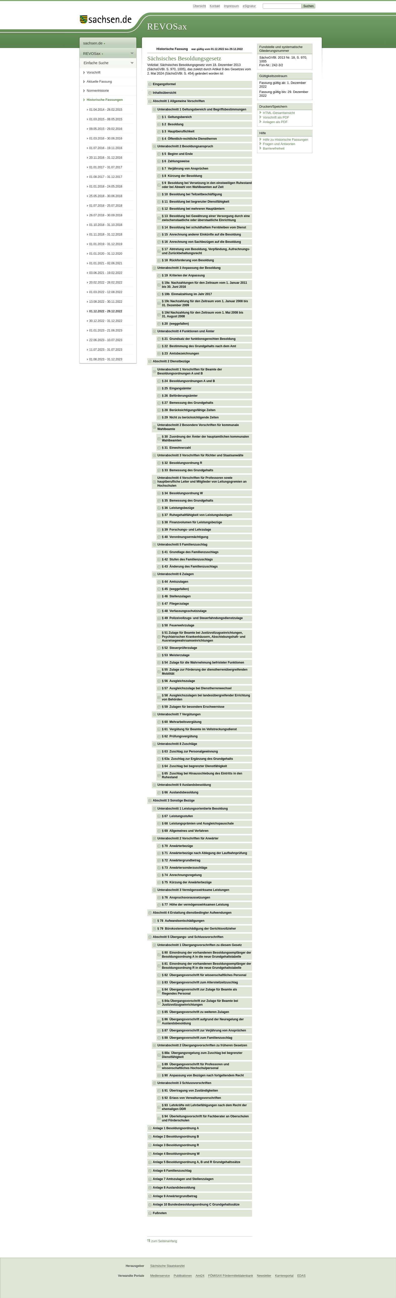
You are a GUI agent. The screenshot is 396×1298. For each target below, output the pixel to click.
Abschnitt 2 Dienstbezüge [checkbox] (171, 361)
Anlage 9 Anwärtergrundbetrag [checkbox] (175, 1196)
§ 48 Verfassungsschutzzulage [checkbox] (184, 611)
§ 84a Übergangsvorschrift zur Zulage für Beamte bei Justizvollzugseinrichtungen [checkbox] (200, 1003)
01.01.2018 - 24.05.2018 (105, 186)
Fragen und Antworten (277, 143)
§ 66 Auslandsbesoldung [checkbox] (180, 792)
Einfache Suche (96, 63)
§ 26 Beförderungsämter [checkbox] (179, 395)
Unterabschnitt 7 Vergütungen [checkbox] (179, 714)
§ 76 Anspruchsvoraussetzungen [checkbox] (186, 897)
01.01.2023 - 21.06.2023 (105, 330)
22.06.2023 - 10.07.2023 (105, 340)
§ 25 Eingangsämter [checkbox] (176, 388)
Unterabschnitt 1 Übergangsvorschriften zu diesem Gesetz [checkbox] (199, 945)
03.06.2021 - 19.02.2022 (105, 273)
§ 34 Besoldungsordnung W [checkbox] (182, 493)
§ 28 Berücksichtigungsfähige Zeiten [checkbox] (188, 410)
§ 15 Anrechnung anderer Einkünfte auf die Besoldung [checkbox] (201, 234)
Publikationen (183, 1276)
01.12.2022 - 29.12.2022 (105, 311)
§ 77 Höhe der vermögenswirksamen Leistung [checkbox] (195, 904)
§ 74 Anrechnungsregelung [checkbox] (182, 875)
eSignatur (249, 6)
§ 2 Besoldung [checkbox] (172, 124)
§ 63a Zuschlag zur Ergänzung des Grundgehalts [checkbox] (197, 759)
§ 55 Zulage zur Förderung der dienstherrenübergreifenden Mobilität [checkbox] (204, 671)
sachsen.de (94, 43)
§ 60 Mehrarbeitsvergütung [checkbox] (182, 722)
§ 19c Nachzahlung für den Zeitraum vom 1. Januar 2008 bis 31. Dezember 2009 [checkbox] (205, 303)
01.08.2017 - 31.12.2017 (105, 177)
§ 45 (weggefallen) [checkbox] (175, 589)
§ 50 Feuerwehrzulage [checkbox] (178, 625)
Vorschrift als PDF (274, 117)
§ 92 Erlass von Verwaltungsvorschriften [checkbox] (191, 1098)
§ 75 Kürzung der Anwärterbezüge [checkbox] (187, 882)
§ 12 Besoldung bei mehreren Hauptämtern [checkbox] (193, 208)
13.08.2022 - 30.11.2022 (105, 301)
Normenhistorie (98, 90)
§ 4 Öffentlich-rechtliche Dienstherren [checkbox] (189, 138)
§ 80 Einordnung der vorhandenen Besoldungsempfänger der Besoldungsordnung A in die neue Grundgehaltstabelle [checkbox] (206, 954)
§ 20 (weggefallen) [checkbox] (175, 323)
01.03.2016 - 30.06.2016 (105, 138)
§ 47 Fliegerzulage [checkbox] (175, 603)
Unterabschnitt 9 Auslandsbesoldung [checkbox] (184, 785)
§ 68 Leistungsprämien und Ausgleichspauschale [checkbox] (198, 823)
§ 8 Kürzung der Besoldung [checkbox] (182, 176)
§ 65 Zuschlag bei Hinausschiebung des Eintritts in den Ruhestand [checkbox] (202, 775)
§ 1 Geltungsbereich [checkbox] (177, 117)
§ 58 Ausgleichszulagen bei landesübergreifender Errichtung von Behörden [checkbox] (206, 697)
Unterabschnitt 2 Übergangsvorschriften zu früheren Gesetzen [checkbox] (202, 1045)
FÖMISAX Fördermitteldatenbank (230, 1276)
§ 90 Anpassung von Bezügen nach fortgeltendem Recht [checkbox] (203, 1075)
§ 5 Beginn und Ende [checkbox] (177, 154)
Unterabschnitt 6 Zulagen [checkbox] (175, 574)
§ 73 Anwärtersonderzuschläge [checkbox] (184, 867)
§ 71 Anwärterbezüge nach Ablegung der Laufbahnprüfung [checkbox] (204, 853)
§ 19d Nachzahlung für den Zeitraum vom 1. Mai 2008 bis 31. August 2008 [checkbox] (202, 314)
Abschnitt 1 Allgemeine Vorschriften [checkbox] (179, 101)
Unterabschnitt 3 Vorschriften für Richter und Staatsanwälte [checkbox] (200, 455)
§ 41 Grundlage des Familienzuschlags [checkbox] (190, 552)
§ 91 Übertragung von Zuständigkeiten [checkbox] (190, 1090)
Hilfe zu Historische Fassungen (283, 139)
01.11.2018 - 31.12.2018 (105, 234)
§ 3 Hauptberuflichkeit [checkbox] (178, 131)
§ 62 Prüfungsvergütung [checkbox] (179, 736)
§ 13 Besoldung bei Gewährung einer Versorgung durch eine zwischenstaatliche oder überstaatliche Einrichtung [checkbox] (206, 218)
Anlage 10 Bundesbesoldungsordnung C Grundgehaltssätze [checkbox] (196, 1204)
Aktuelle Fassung (99, 81)
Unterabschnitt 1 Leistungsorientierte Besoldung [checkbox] (192, 808)
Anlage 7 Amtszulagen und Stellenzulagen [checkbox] (183, 1179)
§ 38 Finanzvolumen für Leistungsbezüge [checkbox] (192, 522)
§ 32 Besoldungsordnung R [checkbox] (182, 463)
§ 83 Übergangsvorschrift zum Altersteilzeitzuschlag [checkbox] (200, 982)
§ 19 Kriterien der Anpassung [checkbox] (183, 275)
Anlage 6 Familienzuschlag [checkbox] (172, 1170)
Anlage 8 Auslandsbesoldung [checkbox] (174, 1187)
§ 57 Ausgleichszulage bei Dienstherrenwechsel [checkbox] (197, 688)
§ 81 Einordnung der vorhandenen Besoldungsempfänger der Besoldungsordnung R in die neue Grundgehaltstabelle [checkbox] (206, 966)
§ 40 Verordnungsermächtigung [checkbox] (185, 537)
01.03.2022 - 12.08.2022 (105, 292)
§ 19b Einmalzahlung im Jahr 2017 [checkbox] (187, 294)
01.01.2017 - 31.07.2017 (105, 167)
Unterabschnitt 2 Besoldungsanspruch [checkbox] (185, 146)
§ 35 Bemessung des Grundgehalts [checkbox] (187, 500)
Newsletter (264, 1276)
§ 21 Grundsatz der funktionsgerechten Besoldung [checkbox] (198, 339)
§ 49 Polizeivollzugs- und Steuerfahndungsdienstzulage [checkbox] (202, 618)
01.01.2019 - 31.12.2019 (105, 244)
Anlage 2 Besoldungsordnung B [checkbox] (176, 1136)
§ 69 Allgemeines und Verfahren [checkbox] (185, 831)
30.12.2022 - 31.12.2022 (105, 321)
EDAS (301, 1276)
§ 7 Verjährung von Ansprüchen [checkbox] (185, 168)
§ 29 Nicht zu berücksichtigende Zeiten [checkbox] (190, 417)
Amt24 (199, 1276)
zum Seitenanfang (162, 1241)
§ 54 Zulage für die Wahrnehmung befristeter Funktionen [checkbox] (203, 662)
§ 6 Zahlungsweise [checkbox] (175, 161)
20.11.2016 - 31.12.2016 (105, 157)
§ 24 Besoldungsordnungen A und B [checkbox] (188, 381)
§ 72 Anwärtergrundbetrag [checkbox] (181, 860)
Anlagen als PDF (273, 121)
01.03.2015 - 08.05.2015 (105, 119)
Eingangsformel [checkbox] (164, 84)
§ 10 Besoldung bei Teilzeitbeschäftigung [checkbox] (192, 194)
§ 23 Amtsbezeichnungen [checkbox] (180, 353)
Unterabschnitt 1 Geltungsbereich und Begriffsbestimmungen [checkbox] (201, 109)
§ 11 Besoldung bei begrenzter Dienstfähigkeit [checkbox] (195, 201)
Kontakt (215, 6)
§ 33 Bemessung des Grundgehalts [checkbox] (187, 470)
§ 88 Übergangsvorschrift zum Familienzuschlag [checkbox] (197, 1038)
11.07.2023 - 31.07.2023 (105, 349)
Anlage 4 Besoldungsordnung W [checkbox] (176, 1153)
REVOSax (167, 26)
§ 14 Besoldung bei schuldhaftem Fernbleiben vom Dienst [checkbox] (204, 227)
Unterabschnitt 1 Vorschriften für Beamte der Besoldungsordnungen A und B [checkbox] (189, 371)
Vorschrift (93, 72)
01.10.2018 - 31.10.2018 (105, 225)
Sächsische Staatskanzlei (167, 1266)
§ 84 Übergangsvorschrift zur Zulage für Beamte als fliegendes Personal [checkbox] (199, 991)
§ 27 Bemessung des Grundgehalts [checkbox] (187, 403)
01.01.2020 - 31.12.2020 (105, 253)
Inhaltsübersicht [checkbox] (164, 93)
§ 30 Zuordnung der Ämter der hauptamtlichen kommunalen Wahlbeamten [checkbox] (205, 438)
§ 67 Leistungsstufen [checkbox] (177, 816)
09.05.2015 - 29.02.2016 (105, 129)
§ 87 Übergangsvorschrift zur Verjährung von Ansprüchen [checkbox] (204, 1030)
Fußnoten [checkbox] (160, 1213)
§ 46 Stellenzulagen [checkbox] (176, 596)
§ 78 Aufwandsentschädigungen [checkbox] (180, 921)
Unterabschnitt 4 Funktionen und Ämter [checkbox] (185, 331)
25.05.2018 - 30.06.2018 (105, 196)
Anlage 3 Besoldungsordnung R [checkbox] (176, 1145)
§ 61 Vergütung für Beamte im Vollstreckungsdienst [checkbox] (199, 729)
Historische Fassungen (105, 100)
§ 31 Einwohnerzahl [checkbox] (176, 448)
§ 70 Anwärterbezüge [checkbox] (177, 846)
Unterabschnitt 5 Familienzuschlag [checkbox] (182, 544)
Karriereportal (284, 1276)
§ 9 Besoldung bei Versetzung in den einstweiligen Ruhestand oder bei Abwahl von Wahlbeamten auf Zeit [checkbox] (207, 185)
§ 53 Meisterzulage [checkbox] (175, 655)
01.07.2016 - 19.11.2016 (105, 148)
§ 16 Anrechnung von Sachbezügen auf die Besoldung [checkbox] (201, 242)
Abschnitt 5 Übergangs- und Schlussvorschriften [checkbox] (188, 937)
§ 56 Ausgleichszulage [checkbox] (178, 681)
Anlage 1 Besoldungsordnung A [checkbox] (176, 1128)
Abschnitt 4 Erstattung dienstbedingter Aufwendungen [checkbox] (192, 912)
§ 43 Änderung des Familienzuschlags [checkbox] (190, 566)
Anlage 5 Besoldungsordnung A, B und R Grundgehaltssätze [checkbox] (196, 1162)
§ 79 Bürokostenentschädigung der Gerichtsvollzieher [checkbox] (196, 928)
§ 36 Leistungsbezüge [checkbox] (178, 508)
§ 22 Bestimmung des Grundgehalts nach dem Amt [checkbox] (199, 346)
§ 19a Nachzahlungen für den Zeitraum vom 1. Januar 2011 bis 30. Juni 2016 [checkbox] (204, 285)
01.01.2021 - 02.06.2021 (105, 263)
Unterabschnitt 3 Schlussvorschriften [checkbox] (184, 1083)
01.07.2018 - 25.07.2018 (105, 205)
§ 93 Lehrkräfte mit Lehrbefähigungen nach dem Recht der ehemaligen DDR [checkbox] (204, 1107)
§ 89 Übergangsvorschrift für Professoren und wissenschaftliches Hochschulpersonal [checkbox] (195, 1066)
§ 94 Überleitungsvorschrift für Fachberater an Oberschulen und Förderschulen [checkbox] (205, 1118)
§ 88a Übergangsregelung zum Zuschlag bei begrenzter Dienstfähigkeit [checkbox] (202, 1055)
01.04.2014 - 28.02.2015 (105, 109)
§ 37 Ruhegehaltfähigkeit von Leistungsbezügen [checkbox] (197, 515)
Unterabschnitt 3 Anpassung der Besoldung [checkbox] (188, 268)
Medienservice (160, 1276)
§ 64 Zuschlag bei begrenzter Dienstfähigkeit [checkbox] (194, 766)
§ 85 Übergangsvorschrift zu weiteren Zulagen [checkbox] (195, 1012)
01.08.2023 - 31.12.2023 (105, 359)
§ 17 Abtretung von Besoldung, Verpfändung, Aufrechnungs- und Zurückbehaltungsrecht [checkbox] (206, 251)
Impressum (231, 6)
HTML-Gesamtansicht (276, 112)
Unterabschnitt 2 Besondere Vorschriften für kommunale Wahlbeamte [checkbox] (198, 427)
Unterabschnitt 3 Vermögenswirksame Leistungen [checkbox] (193, 890)
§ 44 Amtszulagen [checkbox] (175, 581)
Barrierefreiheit (271, 148)
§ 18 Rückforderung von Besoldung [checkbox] (188, 260)
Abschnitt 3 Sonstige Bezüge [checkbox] (173, 800)
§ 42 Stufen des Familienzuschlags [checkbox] (187, 559)
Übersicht (199, 6)
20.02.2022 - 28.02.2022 (105, 282)
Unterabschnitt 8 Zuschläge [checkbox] (177, 744)
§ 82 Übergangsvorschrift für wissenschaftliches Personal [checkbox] (204, 975)
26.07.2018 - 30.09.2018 (105, 215)
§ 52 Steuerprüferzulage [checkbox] (179, 648)
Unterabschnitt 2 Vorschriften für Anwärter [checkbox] (187, 838)
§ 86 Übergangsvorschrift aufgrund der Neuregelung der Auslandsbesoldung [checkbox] (203, 1021)
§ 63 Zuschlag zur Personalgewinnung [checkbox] (190, 751)
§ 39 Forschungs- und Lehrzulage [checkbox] (186, 529)
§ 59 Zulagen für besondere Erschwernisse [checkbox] (193, 707)
